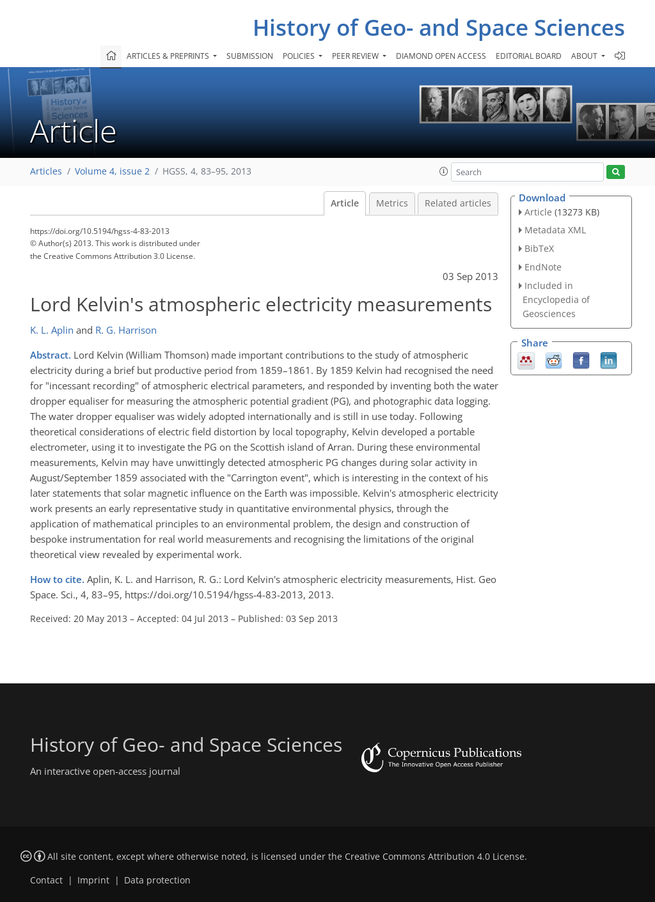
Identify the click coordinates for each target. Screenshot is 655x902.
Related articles (458, 203)
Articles (46, 171)
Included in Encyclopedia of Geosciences (556, 299)
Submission (249, 56)
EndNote (543, 267)
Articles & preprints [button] (169, 56)
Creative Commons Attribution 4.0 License (435, 856)
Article (345, 203)
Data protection (157, 880)
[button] (443, 171)
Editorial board (529, 56)
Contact (46, 880)
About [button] (585, 56)
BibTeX (539, 248)
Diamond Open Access (441, 56)
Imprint (93, 880)
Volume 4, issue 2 (112, 171)
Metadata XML (555, 230)
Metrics (392, 203)
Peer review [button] (356, 56)
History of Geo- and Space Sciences (439, 27)
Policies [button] (300, 56)
